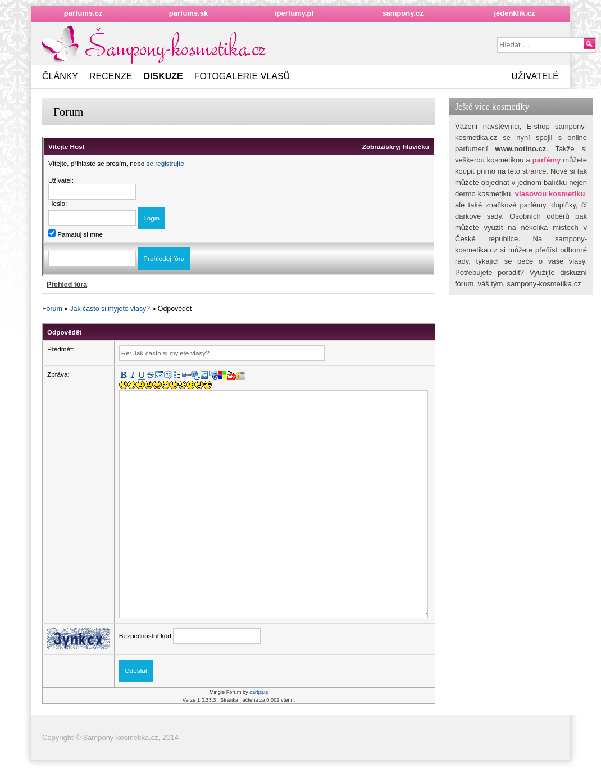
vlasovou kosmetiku (550, 193)
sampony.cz (402, 13)
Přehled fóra (67, 284)
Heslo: (57, 203)
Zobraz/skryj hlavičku (395, 146)
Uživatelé (535, 76)
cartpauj (258, 692)
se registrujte (165, 163)
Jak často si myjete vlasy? (110, 309)
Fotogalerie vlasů (242, 76)
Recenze (110, 76)
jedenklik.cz (514, 13)
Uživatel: (61, 180)
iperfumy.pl (294, 13)
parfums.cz (83, 13)
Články (60, 76)
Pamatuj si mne (75, 234)
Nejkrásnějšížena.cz (155, 44)
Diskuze (163, 76)
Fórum (52, 309)
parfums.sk (188, 13)
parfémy (546, 160)
